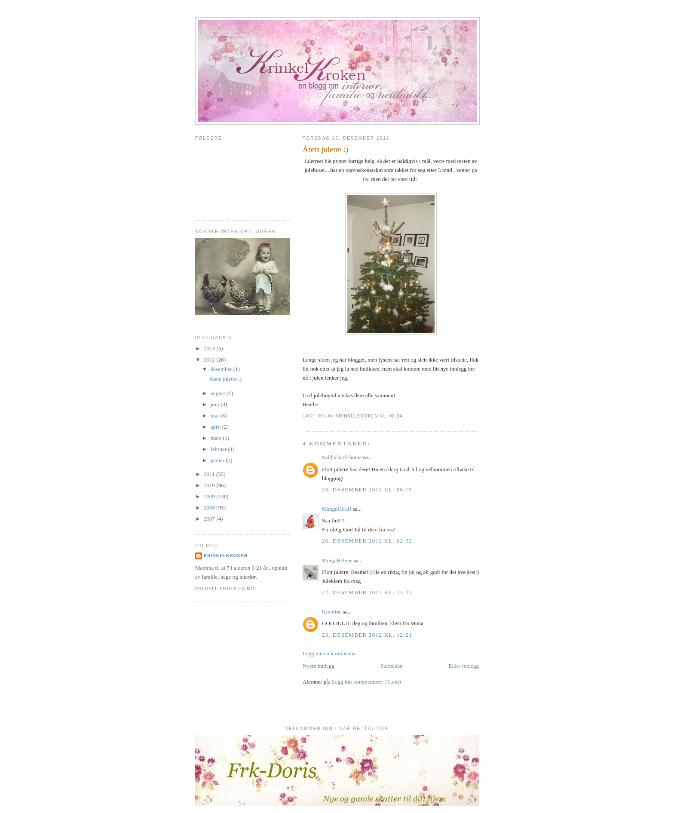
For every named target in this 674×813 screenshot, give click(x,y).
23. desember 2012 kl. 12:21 (367, 635)
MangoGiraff (336, 509)
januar (218, 460)
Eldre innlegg (464, 666)
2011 (210, 474)
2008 (210, 507)
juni (216, 404)
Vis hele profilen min (225, 588)
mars (217, 438)
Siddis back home (342, 457)
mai (216, 415)
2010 (210, 485)
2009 (210, 496)
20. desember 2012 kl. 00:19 (367, 489)
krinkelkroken (226, 555)
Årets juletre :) (225, 379)
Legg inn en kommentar (329, 653)
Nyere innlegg (318, 666)
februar (219, 449)
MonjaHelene (337, 560)
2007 (210, 518)
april (216, 426)
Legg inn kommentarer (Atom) (366, 681)
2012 (210, 359)
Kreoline (331, 611)
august (219, 393)
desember (222, 369)
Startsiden (391, 666)
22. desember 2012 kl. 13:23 (367, 592)
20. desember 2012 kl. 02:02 (367, 540)
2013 (210, 348)
